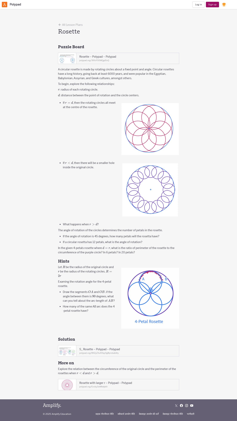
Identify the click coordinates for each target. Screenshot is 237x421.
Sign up (212, 4)
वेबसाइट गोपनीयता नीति (173, 414)
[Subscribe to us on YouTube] (191, 405)
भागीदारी (190, 414)
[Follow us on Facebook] (181, 405)
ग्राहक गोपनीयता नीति (105, 414)
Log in (198, 4)
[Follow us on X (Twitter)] (176, 405)
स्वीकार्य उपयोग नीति (126, 414)
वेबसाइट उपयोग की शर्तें (149, 414)
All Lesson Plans (70, 25)
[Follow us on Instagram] (186, 405)
